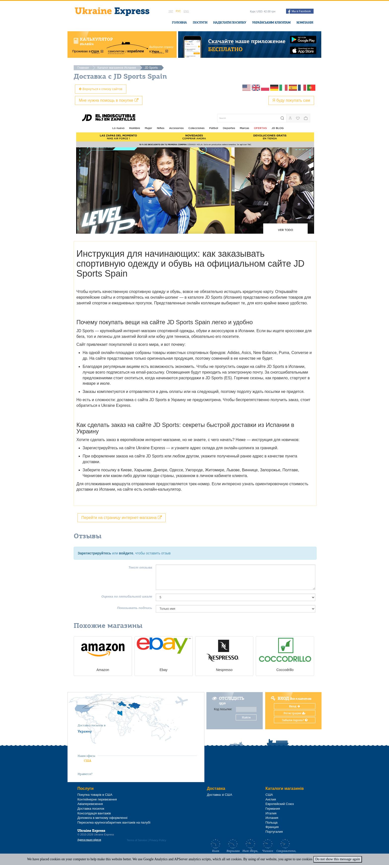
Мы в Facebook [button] (299, 12)
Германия (272, 808)
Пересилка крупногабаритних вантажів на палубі (113, 822)
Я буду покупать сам (291, 100)
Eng (186, 11)
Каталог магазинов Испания (116, 67)
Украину (85, 731)
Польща (271, 822)
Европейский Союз (279, 804)
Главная (83, 67)
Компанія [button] (304, 22)
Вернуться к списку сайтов (100, 89)
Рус (178, 11)
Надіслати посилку (229, 22)
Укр (170, 11)
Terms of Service (137, 840)
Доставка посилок (90, 808)
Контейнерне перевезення (97, 799)
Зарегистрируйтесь (94, 553)
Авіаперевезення (90, 804)
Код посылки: (223, 709)
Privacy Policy (157, 840)
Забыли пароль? (294, 720)
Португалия (274, 831)
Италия (270, 813)
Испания (271, 818)
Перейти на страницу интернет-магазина (121, 517)
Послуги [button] (200, 22)
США (87, 761)
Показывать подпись (134, 608)
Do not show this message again (337, 859)
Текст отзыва (140, 567)
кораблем (135, 51)
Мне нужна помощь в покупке (108, 100)
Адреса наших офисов (89, 839)
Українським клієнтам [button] (271, 22)
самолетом (116, 51)
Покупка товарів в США (94, 795)
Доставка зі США (219, 795)
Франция (272, 827)
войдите (126, 553)
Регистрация (295, 713)
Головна (179, 22)
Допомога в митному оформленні (102, 818)
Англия (270, 799)
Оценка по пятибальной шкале (126, 596)
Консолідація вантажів (94, 813)
